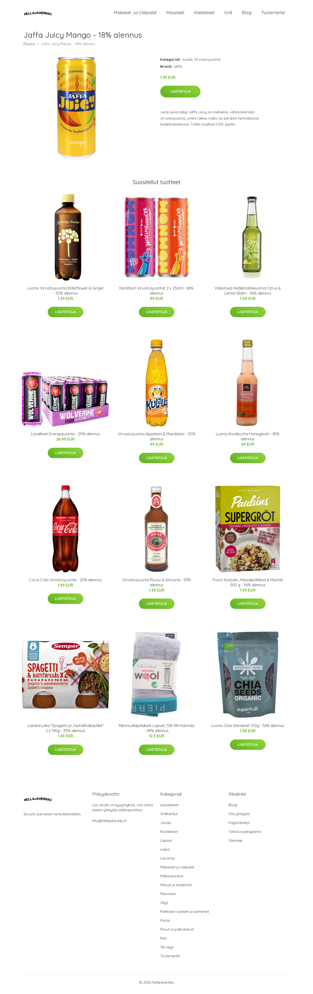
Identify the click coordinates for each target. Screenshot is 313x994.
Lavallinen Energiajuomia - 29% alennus (65, 437)
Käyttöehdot (239, 826)
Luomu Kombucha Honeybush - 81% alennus (247, 440)
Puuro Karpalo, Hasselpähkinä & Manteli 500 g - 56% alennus (248, 586)
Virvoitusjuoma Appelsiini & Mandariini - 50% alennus (156, 440)
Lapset (166, 844)
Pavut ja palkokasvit (177, 932)
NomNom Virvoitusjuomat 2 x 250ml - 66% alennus (156, 294)
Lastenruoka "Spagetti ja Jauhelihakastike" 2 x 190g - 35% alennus (65, 731)
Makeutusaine (171, 879)
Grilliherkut (169, 817)
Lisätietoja (180, 95)
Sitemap (235, 844)
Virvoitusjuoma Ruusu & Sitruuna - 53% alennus (156, 586)
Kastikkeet (204, 14)
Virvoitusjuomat (207, 63)
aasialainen (169, 808)
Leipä (164, 852)
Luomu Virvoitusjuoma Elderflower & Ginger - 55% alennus (65, 294)
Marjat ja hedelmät (176, 888)
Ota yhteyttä (239, 817)
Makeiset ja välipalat (135, 14)
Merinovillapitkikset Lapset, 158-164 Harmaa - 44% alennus (156, 731)
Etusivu (29, 47)
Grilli (228, 14)
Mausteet (175, 14)
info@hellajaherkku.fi (109, 824)
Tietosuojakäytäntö (245, 835)
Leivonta (167, 861)
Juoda (187, 63)
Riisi (163, 941)
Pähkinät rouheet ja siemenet (184, 915)
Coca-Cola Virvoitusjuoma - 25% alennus (65, 583)
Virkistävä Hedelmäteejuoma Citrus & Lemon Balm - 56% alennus (248, 294)
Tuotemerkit (273, 14)
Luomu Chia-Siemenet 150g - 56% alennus (247, 729)
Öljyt (164, 906)
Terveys (167, 950)
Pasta (165, 923)
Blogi (247, 14)
